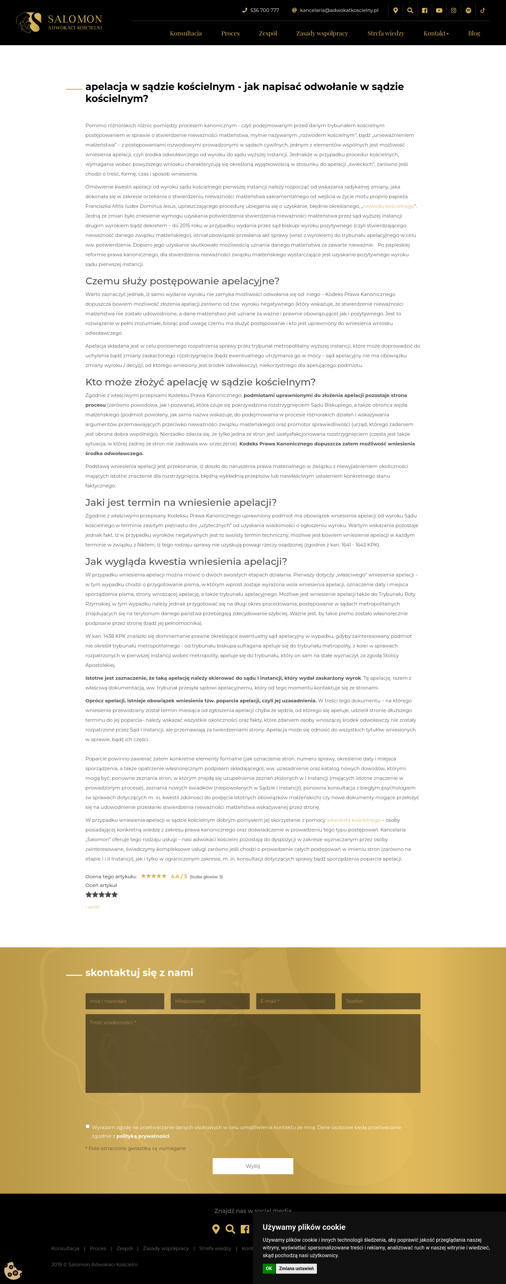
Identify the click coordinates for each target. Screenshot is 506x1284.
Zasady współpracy (323, 33)
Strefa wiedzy (386, 33)
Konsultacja (186, 33)
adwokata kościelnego (353, 820)
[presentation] (135, 1110)
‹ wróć (93, 907)
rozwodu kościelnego (388, 206)
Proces (230, 33)
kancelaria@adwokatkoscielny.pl (335, 10)
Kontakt (436, 33)
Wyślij (253, 1166)
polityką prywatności (142, 1136)
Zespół (268, 33)
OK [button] (269, 1268)
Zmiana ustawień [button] (296, 1268)
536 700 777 (260, 10)
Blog (474, 33)
